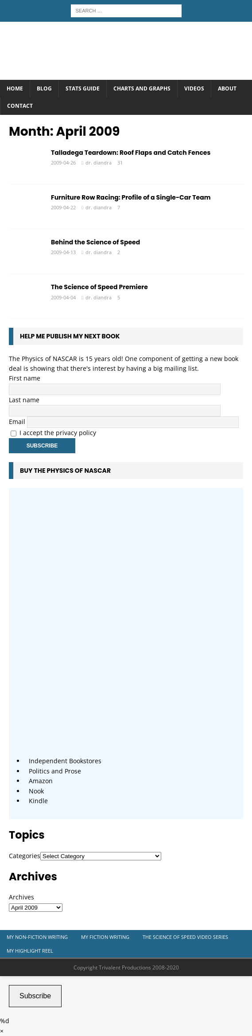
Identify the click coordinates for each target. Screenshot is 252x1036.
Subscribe (35, 996)
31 (120, 162)
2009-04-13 (63, 252)
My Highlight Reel (30, 950)
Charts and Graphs (142, 88)
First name (24, 378)
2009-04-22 (63, 207)
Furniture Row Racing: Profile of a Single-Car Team (130, 197)
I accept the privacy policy (57, 432)
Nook (36, 791)
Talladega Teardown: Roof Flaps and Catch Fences (130, 152)
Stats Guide (83, 88)
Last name (24, 400)
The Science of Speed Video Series (185, 937)
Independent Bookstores (65, 761)
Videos (194, 88)
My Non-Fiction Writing (37, 937)
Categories (24, 856)
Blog (44, 88)
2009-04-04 (63, 297)
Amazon (41, 781)
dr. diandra (98, 162)
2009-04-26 (63, 162)
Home (15, 88)
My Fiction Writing (105, 937)
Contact (20, 106)
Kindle (38, 801)
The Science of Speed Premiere (99, 287)
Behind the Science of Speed (95, 242)
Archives (21, 897)
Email (17, 421)
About (227, 88)
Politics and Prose (55, 771)
